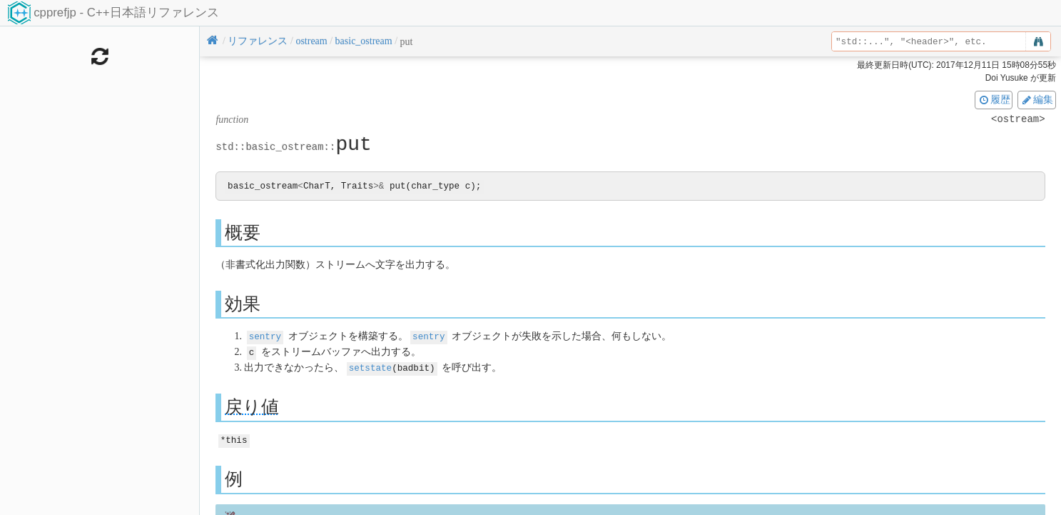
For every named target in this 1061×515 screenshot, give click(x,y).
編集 (1036, 99)
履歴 (994, 99)
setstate (370, 367)
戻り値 (252, 406)
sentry (265, 337)
